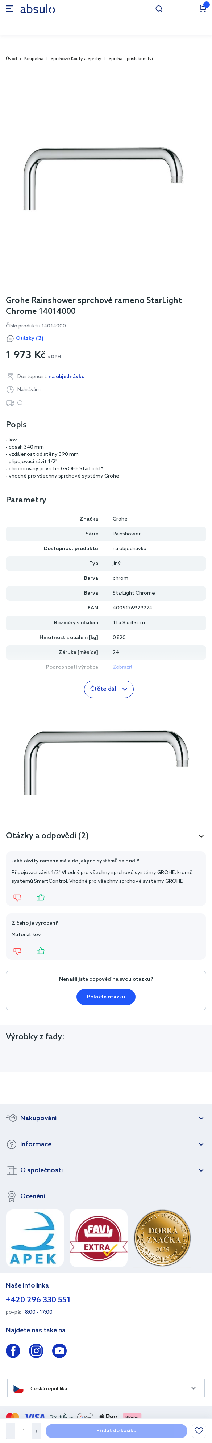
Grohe (120, 519)
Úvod (11, 58)
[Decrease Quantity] (10, 1431)
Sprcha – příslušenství (131, 58)
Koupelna (33, 58)
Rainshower (127, 534)
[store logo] (37, 8)
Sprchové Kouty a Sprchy (76, 58)
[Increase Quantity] (36, 1431)
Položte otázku (106, 997)
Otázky (29, 338)
